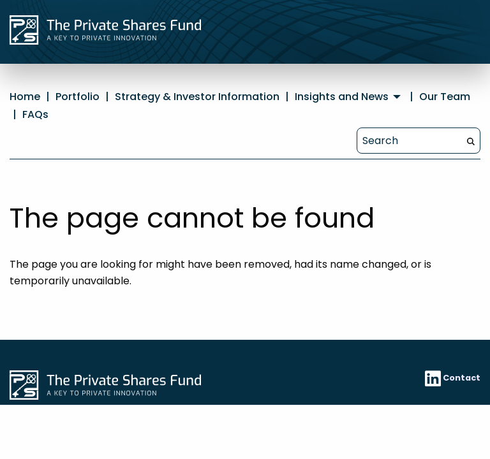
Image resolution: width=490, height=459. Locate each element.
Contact (461, 377)
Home (25, 96)
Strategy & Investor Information (197, 96)
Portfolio (78, 96)
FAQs (35, 114)
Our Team (444, 96)
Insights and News (342, 97)
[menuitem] (349, 97)
